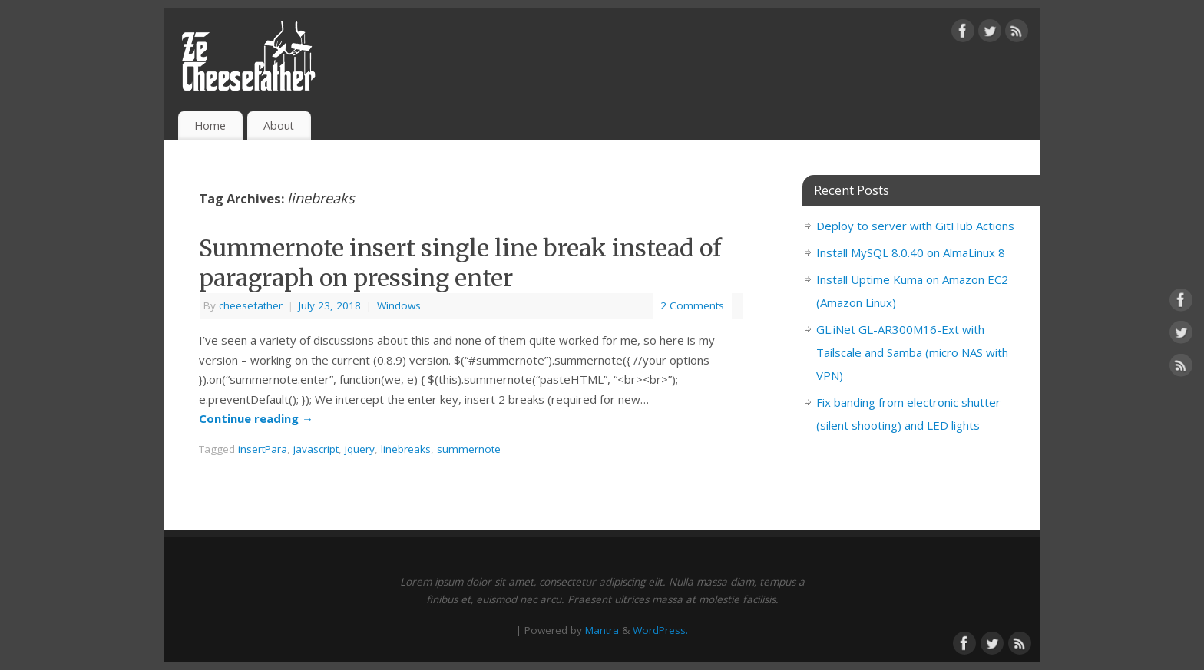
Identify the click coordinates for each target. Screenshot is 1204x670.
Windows (399, 305)
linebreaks (406, 449)
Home (210, 125)
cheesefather (251, 305)
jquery (360, 449)
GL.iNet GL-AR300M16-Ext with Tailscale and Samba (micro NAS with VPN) (912, 352)
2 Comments (692, 305)
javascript (316, 449)
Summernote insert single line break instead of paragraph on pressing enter (460, 262)
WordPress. (660, 630)
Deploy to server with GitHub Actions (915, 225)
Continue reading (256, 418)
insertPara (262, 449)
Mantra (602, 630)
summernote (469, 449)
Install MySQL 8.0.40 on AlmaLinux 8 (910, 252)
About (278, 125)
